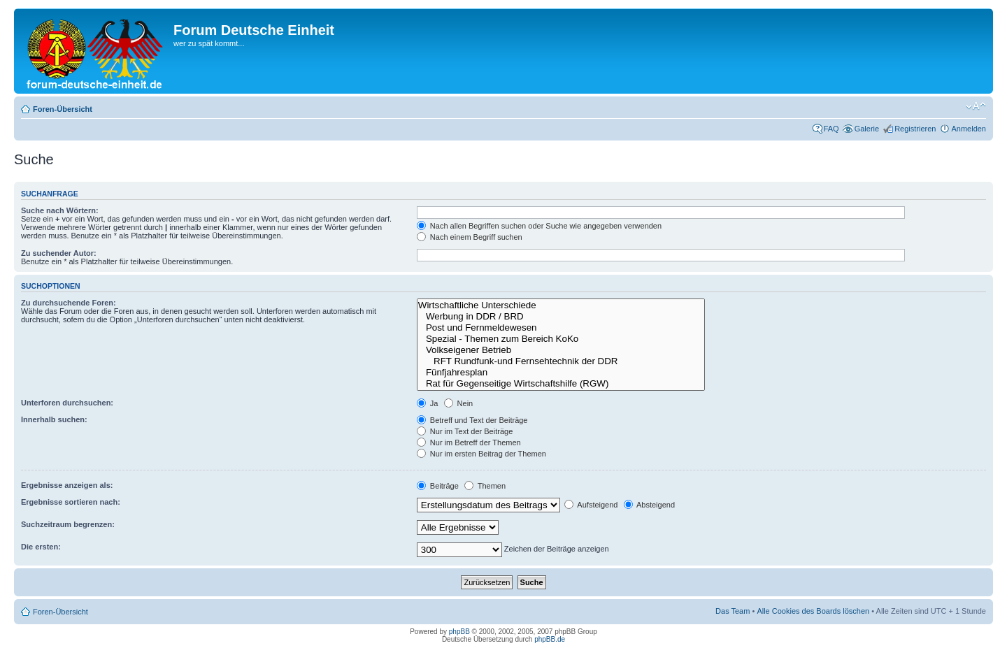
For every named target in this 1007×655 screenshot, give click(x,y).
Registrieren (915, 128)
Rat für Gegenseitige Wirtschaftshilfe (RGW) (561, 383)
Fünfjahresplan (561, 372)
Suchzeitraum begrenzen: (68, 524)
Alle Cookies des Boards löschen (813, 611)
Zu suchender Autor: (59, 253)
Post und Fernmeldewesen (561, 327)
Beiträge (438, 486)
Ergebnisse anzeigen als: (67, 485)
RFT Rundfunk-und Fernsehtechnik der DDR (561, 361)
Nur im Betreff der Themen (469, 442)
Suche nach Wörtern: (60, 210)
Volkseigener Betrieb (561, 350)
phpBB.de (549, 639)
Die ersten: (41, 546)
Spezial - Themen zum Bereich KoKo (561, 339)
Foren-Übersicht (62, 109)
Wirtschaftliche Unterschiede (561, 305)
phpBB (459, 631)
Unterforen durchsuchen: (67, 402)
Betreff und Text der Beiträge (472, 420)
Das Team (732, 611)
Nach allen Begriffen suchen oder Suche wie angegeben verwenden (539, 226)
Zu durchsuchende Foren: (68, 302)
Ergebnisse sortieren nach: (70, 502)
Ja (427, 403)
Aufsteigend (591, 505)
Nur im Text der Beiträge (465, 431)
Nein (458, 403)
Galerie (867, 128)
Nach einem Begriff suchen (469, 237)
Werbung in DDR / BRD (561, 316)
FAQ (831, 128)
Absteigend (650, 505)
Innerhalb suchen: (54, 419)
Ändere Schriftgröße (976, 106)
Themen (485, 486)
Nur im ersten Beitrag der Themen (481, 453)
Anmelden (968, 128)
